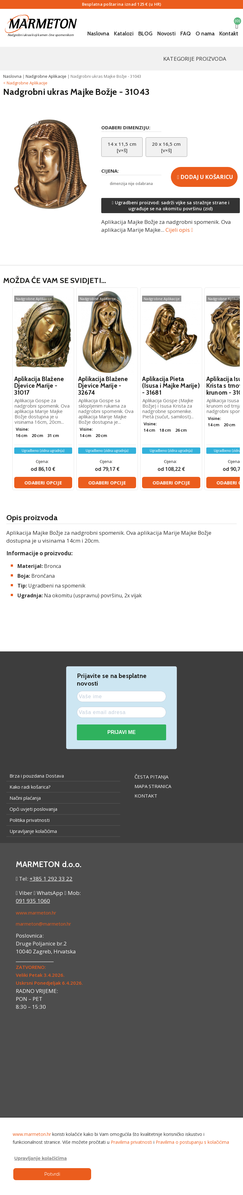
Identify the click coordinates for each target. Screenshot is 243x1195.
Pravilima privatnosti (131, 1142)
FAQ (185, 33)
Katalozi (124, 33)
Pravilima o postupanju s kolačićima (192, 1142)
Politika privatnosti (29, 820)
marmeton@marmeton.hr (43, 924)
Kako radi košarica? (30, 787)
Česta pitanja (151, 776)
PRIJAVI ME (121, 732)
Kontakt (228, 33)
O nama (205, 33)
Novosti (166, 33)
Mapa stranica (152, 786)
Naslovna (98, 33)
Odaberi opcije (43, 482)
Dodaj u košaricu (205, 177)
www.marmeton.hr (36, 912)
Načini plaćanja (25, 798)
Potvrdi (52, 1174)
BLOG (145, 33)
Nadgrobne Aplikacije (46, 76)
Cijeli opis (179, 229)
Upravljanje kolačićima (33, 831)
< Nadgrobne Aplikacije (25, 83)
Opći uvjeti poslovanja (33, 809)
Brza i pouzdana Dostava (36, 776)
